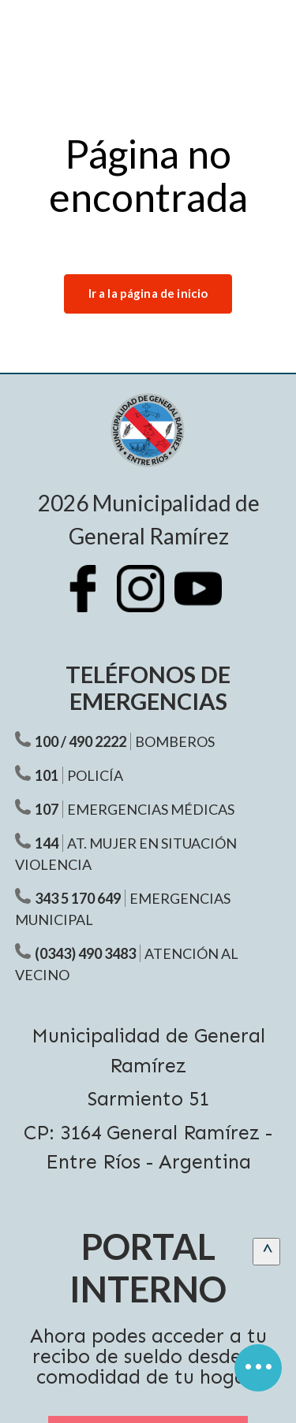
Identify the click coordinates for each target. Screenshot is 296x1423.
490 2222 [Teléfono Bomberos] (97, 741)
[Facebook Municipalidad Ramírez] (90, 600)
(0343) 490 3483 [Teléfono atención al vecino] (85, 953)
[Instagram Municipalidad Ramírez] (148, 600)
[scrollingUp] (266, 1251)
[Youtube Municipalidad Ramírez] (206, 600)
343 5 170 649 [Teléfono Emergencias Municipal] (78, 898)
